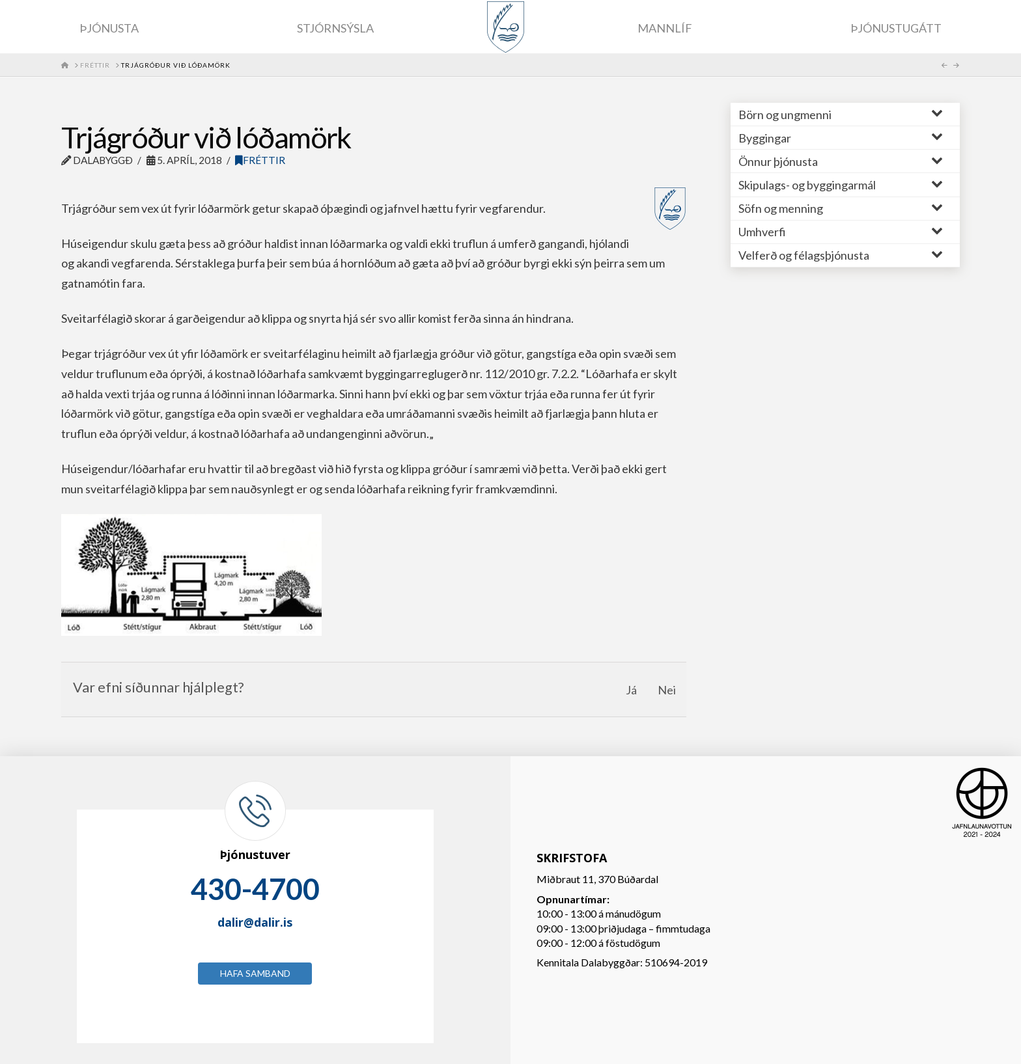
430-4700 (255, 889)
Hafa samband (255, 973)
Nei (667, 690)
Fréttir (260, 160)
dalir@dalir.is (254, 922)
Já (631, 690)
